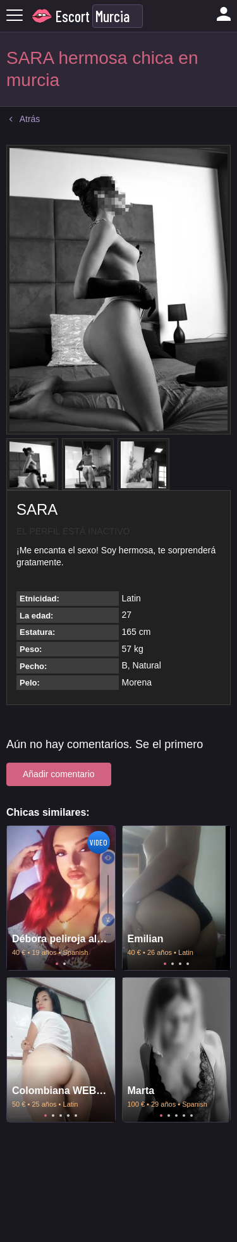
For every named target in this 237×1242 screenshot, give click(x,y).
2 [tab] (64, 963)
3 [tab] (180, 963)
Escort (73, 16)
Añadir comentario (59, 774)
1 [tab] (57, 963)
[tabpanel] (61, 898)
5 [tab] (76, 1115)
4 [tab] (187, 963)
